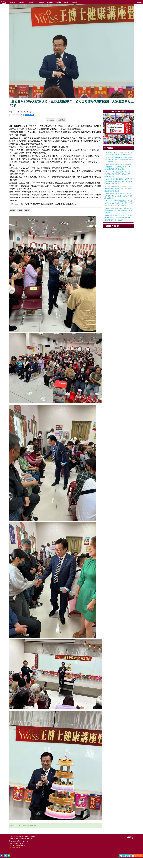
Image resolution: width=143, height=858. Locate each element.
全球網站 (74, 2)
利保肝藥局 (50, 2)
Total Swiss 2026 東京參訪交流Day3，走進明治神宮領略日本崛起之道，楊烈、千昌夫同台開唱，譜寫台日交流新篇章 (118, 203)
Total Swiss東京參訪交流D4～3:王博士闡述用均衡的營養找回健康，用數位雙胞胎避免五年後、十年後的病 (118, 181)
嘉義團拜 (12, 210)
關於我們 (12, 2)
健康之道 (27, 210)
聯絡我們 (66, 2)
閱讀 (29, 115)
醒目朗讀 (62, 120)
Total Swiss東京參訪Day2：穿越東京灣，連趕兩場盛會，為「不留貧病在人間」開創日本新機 (118, 210)
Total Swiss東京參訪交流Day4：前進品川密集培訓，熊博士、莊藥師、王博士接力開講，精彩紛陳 (118, 196)
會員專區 (139, 2)
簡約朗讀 (51, 120)
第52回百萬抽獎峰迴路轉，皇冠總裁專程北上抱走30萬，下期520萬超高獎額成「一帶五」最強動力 (118, 159)
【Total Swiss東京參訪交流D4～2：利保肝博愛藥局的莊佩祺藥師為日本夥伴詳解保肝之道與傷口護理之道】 (118, 189)
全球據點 (58, 2)
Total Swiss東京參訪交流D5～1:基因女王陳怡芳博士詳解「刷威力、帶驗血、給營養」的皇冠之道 (118, 174)
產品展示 (31, 2)
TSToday (41, 2)
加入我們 (21, 2)
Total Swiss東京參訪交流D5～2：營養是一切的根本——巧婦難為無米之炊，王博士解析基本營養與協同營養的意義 (118, 167)
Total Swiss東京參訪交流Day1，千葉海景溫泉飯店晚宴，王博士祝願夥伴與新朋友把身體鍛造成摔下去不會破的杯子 (118, 218)
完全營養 (19, 210)
